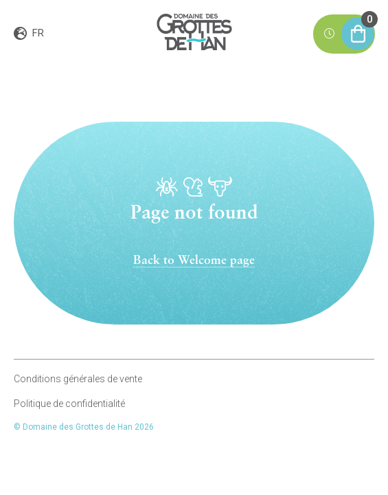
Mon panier (357, 28)
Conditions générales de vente (78, 378)
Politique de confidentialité (69, 403)
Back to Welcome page (194, 261)
